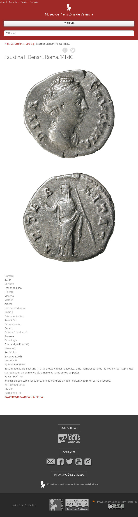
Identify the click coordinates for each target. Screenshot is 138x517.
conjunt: (9, 284)
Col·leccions (17, 43)
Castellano (14, 2)
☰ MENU (69, 23)
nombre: (9, 276)
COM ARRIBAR (69, 428)
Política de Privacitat (23, 505)
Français (34, 2)
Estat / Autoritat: (14, 316)
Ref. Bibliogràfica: (14, 384)
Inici (6, 43)
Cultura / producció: (15, 332)
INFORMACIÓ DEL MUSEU (69, 474)
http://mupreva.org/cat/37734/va (23, 397)
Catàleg (30, 43)
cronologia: (11, 340)
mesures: (9, 348)
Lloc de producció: (14, 308)
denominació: (12, 324)
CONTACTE (69, 452)
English (24, 2)
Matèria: (9, 300)
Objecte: (9, 292)
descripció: (10, 360)
